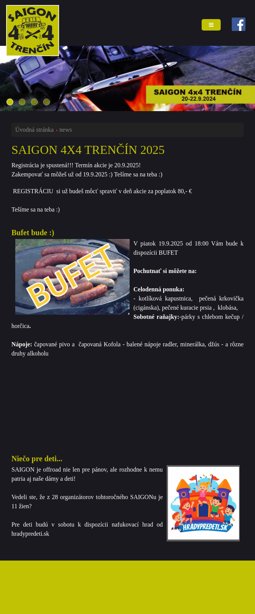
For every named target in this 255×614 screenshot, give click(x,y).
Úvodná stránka (34, 129)
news (65, 129)
